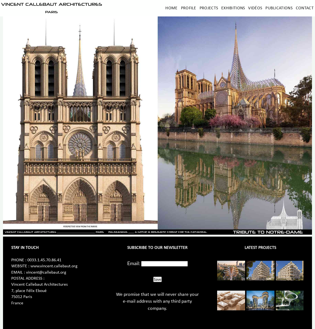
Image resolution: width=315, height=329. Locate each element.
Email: (133, 263)
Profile (188, 8)
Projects (209, 8)
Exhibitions (233, 8)
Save (157, 279)
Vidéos (255, 8)
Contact (305, 8)
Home (171, 8)
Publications (279, 8)
